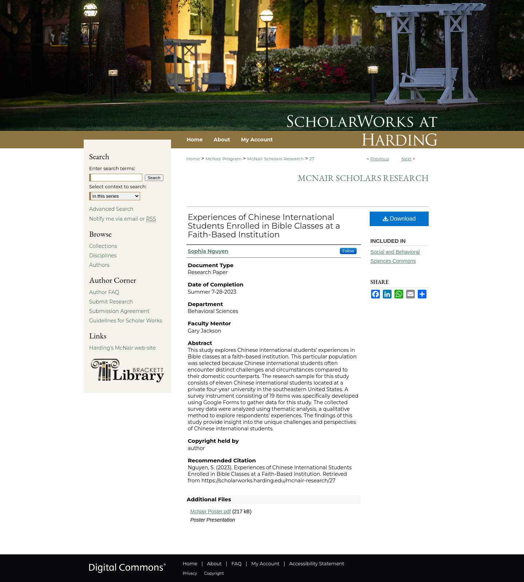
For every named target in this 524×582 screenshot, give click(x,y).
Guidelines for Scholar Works (125, 320)
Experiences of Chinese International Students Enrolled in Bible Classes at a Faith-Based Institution (264, 226)
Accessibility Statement (316, 563)
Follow (348, 251)
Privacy (190, 573)
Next (406, 158)
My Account (265, 563)
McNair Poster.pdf (210, 511)
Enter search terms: (112, 168)
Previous (379, 158)
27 (311, 158)
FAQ (236, 563)
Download (399, 219)
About (214, 563)
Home (193, 158)
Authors (99, 265)
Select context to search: (118, 186)
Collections (103, 246)
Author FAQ (104, 292)
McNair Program (224, 158)
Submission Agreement (119, 311)
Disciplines (102, 255)
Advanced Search (111, 209)
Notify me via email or (122, 219)
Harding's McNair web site (122, 348)
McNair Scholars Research (275, 158)
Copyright (214, 573)
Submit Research (111, 301)
